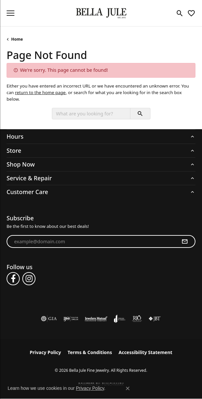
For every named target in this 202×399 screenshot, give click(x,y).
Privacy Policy (45, 352)
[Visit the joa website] (119, 319)
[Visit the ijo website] (70, 319)
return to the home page (40, 92)
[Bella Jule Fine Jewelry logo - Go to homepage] (101, 13)
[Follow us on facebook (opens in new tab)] (13, 278)
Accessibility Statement (145, 352)
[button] (180, 13)
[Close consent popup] (128, 388)
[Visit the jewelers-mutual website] (96, 319)
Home (17, 39)
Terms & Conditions (90, 352)
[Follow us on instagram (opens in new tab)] (28, 278)
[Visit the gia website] (49, 319)
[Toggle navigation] (10, 13)
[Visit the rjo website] (137, 319)
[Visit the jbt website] (154, 319)
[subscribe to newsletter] (184, 242)
